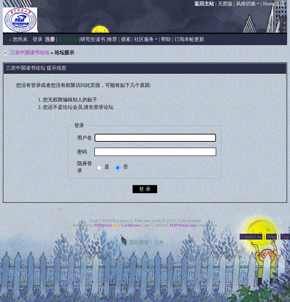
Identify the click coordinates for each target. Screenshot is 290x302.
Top (285, 237)
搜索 (126, 39)
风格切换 (247, 4)
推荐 (112, 39)
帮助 (166, 39)
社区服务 (146, 39)
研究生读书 (92, 39)
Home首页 (274, 4)
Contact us (251, 237)
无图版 (225, 4)
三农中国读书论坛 (30, 52)
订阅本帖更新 (189, 39)
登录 (37, 39)
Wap (271, 237)
